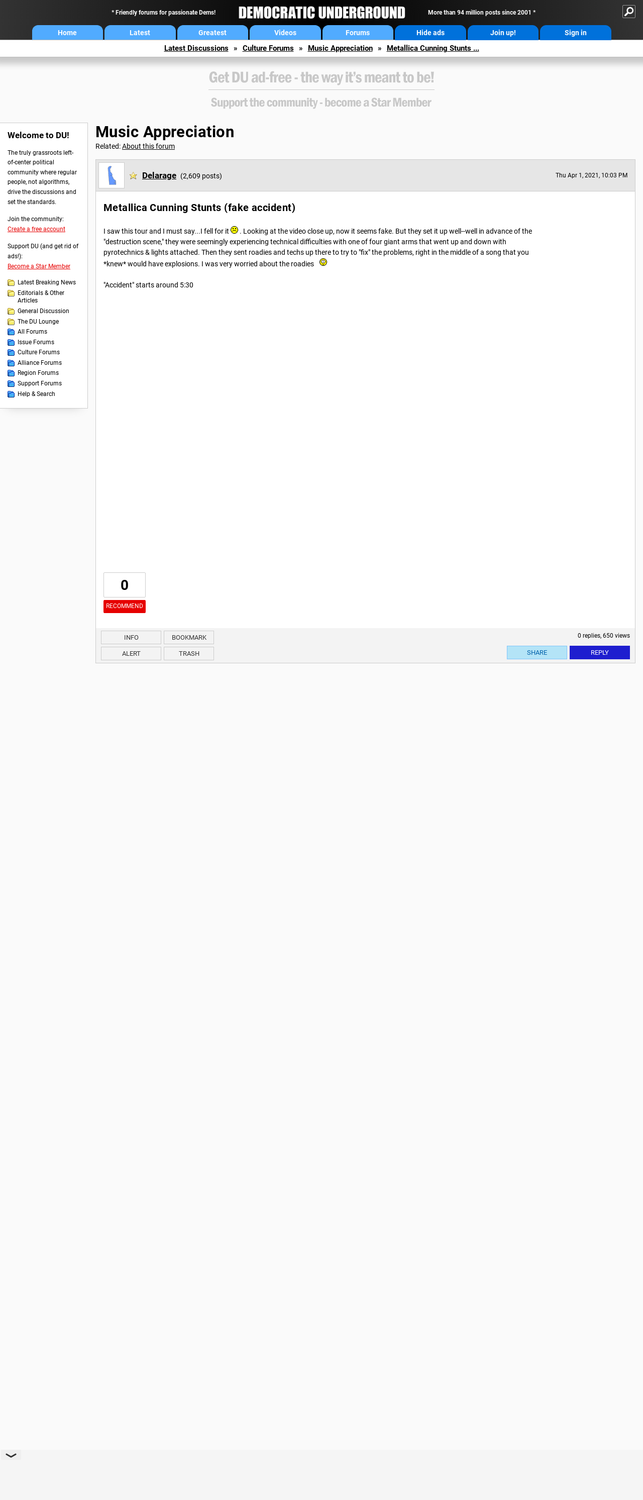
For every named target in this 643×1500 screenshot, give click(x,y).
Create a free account (36, 229)
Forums (358, 33)
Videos (285, 33)
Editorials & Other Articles (41, 297)
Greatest (212, 33)
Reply (600, 652)
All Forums (32, 331)
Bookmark (189, 637)
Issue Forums (36, 342)
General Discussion (43, 311)
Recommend (124, 606)
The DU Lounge (38, 321)
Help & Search (36, 393)
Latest (140, 33)
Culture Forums (268, 48)
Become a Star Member (39, 266)
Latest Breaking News (47, 282)
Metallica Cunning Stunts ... (433, 48)
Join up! (503, 33)
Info (131, 637)
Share (537, 652)
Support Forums (40, 383)
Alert (131, 653)
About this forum (148, 146)
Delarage (159, 175)
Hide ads (430, 33)
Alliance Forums (40, 362)
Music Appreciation (340, 48)
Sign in (576, 33)
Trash (189, 653)
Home (67, 33)
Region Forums (38, 372)
